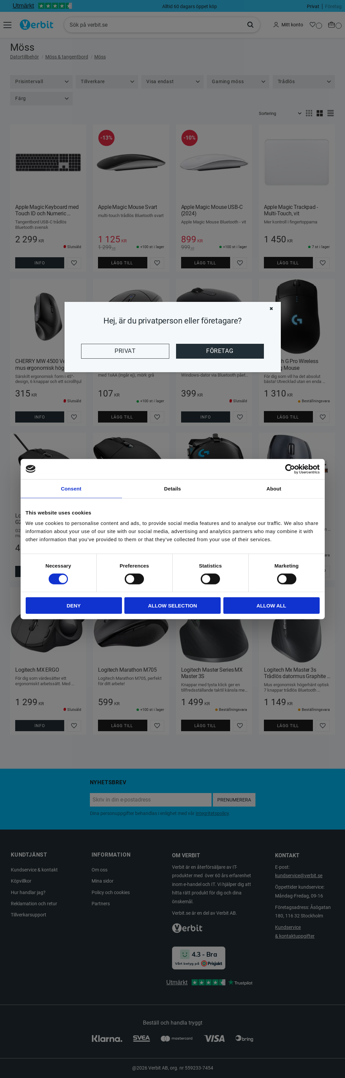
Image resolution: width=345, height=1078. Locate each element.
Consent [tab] (71, 488)
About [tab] (274, 488)
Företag (219, 351)
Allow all (271, 605)
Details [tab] (172, 488)
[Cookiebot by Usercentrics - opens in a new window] (290, 469)
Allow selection (172, 605)
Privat (125, 351)
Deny (74, 605)
